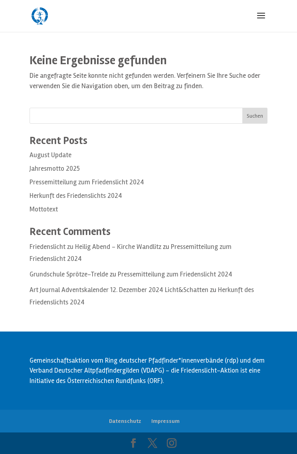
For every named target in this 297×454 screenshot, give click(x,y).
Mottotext (44, 209)
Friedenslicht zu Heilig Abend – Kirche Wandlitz (95, 247)
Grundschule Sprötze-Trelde (69, 274)
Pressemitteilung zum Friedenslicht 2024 (87, 182)
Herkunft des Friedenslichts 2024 (76, 195)
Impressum (165, 421)
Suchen (255, 116)
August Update (50, 155)
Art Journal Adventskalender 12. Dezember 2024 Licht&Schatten (119, 290)
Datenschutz (125, 421)
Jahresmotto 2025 (55, 168)
